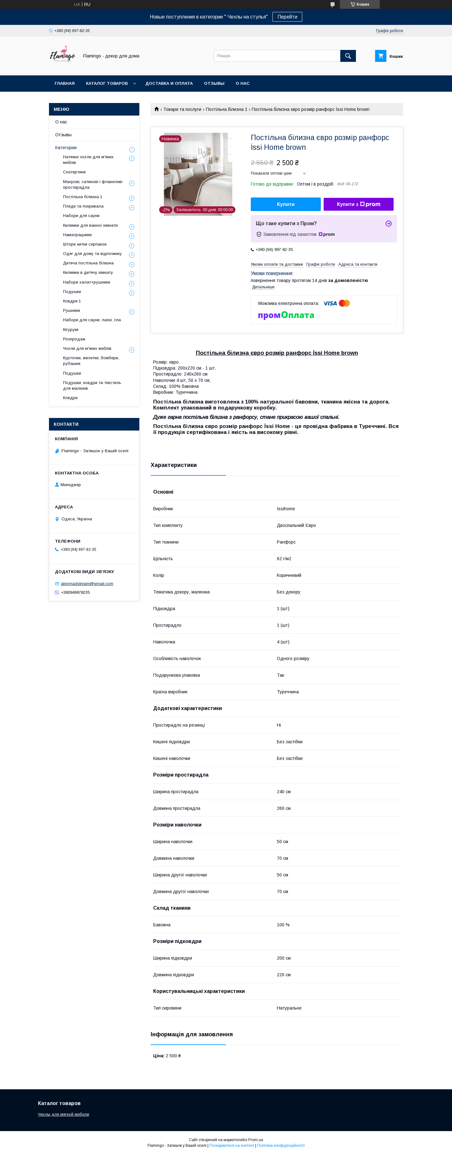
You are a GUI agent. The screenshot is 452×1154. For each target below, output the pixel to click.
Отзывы (214, 83)
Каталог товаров (107, 83)
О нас (243, 83)
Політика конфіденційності (281, 1145)
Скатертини (74, 172)
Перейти (287, 16)
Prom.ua (255, 1140)
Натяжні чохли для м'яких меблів (88, 159)
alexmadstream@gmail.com (87, 583)
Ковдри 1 (72, 301)
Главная (65, 83)
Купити (286, 204)
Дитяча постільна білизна (88, 263)
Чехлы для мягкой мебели (63, 1114)
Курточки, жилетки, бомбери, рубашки (91, 360)
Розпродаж (74, 339)
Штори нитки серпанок (85, 244)
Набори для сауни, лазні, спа (92, 319)
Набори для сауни (81, 215)
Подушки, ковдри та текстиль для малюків (92, 385)
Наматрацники (77, 234)
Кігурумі (70, 329)
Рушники (71, 310)
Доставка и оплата (169, 83)
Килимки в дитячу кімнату (88, 272)
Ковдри (70, 397)
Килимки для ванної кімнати (90, 225)
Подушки (72, 291)
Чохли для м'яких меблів (87, 348)
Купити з (358, 204)
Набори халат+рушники (86, 282)
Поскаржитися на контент (231, 1145)
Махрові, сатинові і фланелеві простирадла (92, 184)
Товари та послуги (182, 109)
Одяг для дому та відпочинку (92, 253)
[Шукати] (348, 56)
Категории (66, 147)
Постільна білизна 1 (226, 109)
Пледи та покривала (83, 206)
